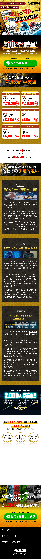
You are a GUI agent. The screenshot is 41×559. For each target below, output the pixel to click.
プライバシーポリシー (10, 536)
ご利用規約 (6, 530)
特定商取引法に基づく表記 (12, 542)
